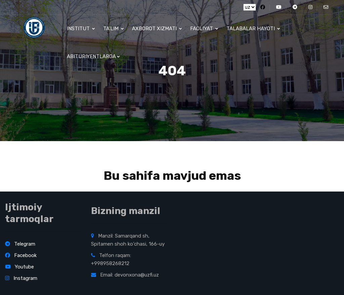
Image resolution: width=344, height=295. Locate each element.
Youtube (19, 267)
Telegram (20, 244)
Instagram (21, 278)
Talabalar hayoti (253, 29)
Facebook (21, 255)
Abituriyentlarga (93, 56)
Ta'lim (113, 29)
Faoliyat (204, 29)
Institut (81, 29)
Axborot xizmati (157, 29)
